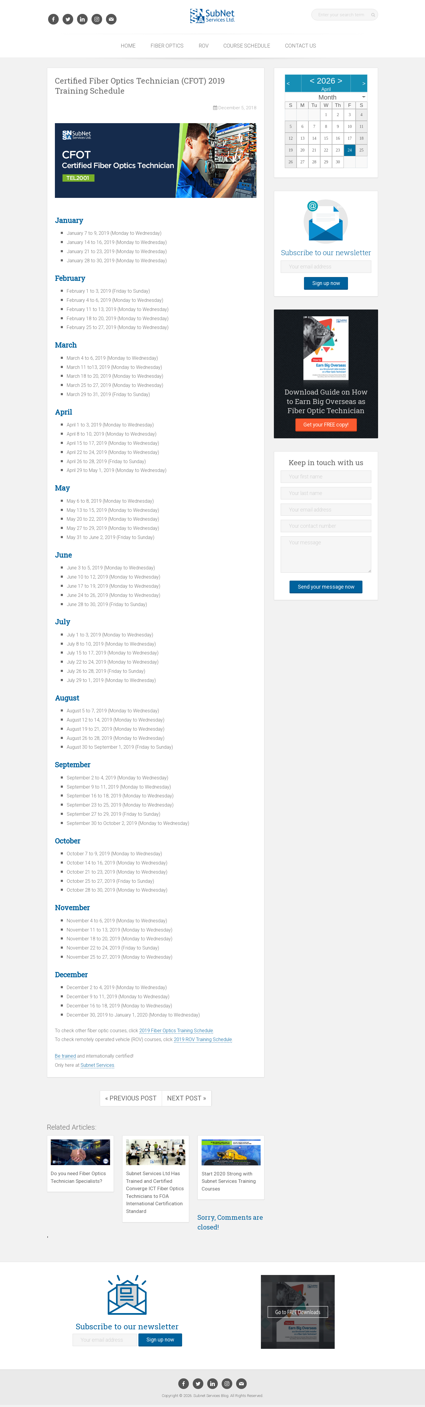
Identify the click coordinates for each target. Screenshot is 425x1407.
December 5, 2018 (234, 107)
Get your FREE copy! (326, 425)
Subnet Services (97, 1065)
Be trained (65, 1056)
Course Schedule (246, 46)
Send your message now (326, 587)
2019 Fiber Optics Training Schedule (176, 1030)
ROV (204, 46)
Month (327, 97)
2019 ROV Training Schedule (203, 1039)
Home (128, 46)
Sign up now (326, 283)
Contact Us (300, 46)
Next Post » (187, 1098)
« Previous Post (130, 1098)
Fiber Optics (167, 46)
